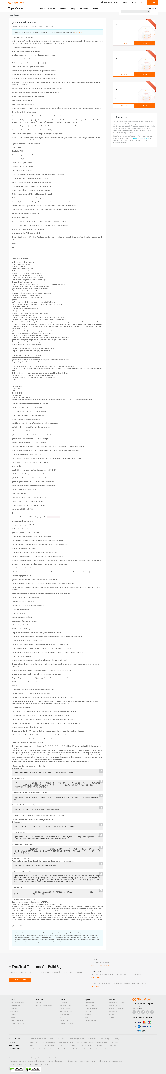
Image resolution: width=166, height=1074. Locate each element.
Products (51, 9)
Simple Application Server (43, 1005)
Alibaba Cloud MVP (115, 1005)
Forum (87, 1017)
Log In (142, 2)
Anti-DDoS (61, 1039)
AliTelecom (87, 1061)
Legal (48, 1058)
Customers (14, 1011)
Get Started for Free (20, 979)
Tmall (35, 1061)
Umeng (104, 1061)
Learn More (123, 43)
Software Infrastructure (85, 1042)
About (42, 9)
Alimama (70, 1061)
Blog (61, 1017)
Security (116, 1039)
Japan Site (33, 1042)
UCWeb (98, 1061)
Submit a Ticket (90, 1005)
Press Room (113, 1011)
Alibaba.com (58, 1061)
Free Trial (38, 1003)
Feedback (88, 1014)
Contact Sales (151, 9)
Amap (94, 1061)
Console (133, 2)
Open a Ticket (95, 977)
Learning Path (102, 1042)
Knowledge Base (65, 1005)
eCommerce (92, 1039)
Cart (124, 2)
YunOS (81, 1061)
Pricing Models (15, 1005)
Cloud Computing (48, 1045)
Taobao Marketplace (26, 1061)
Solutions (62, 9)
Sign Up (152, 2)
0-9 (105, 1048)
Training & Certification (67, 1023)
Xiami (109, 1061)
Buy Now (144, 43)
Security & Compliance (116, 1008)
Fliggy (76, 1061)
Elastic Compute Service (38, 1039)
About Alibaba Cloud (17, 1003)
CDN (51, 1039)
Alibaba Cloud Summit (17, 1023)
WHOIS (111, 1014)
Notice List (58, 1058)
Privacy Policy (35, 1058)
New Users (114, 1042)
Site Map (112, 1017)
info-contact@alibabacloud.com (139, 138)
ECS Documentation (48, 1042)
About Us (23, 1058)
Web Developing (87, 1045)
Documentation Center (116, 1003)
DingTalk (115, 1061)
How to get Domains (66, 1042)
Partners (95, 9)
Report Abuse (89, 1011)
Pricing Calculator (90, 1020)
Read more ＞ (78, 32)
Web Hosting (105, 1039)
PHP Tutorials (111, 1045)
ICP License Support (66, 1011)
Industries (62, 1045)
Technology (63, 1003)
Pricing (72, 9)
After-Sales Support (91, 1008)
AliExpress (49, 1061)
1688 (64, 1061)
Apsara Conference (16, 1020)
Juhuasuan (41, 1061)
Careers (11, 1058)
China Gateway (65, 1008)
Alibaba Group (13, 1061)
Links (69, 1058)
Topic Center (34, 1045)
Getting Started (65, 1014)
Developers (73, 1045)
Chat (93, 965)
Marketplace (83, 9)
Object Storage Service (76, 1039)
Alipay (121, 1061)
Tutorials (99, 1045)
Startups (13, 1017)
